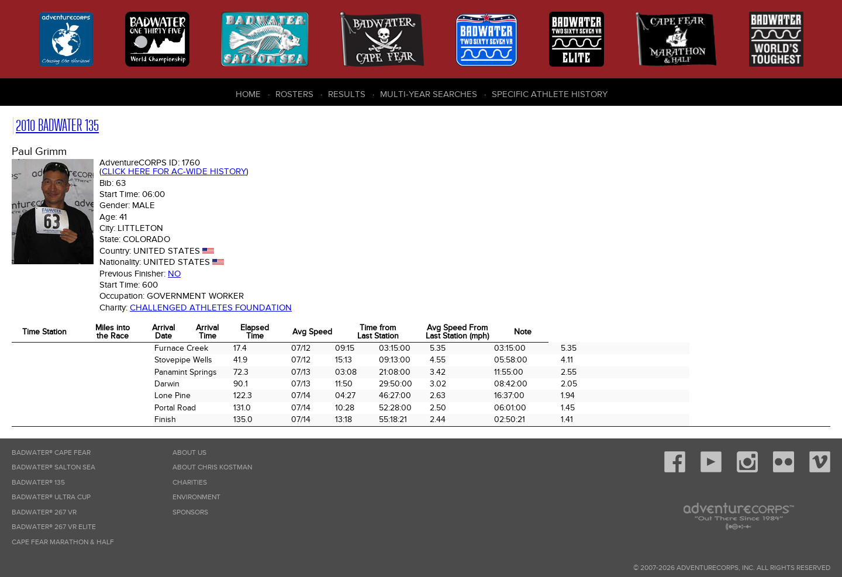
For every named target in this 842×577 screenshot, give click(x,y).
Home (248, 94)
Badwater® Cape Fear (51, 453)
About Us (189, 453)
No (174, 273)
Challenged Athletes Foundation (211, 307)
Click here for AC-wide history (174, 171)
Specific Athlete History (550, 94)
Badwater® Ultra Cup (51, 497)
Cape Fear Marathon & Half (63, 542)
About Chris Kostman (212, 467)
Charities (189, 482)
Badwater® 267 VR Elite (54, 527)
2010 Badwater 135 (57, 125)
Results (346, 94)
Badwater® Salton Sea (53, 467)
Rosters (294, 94)
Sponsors (190, 512)
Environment (196, 497)
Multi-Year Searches (428, 94)
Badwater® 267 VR (44, 512)
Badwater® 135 (38, 482)
